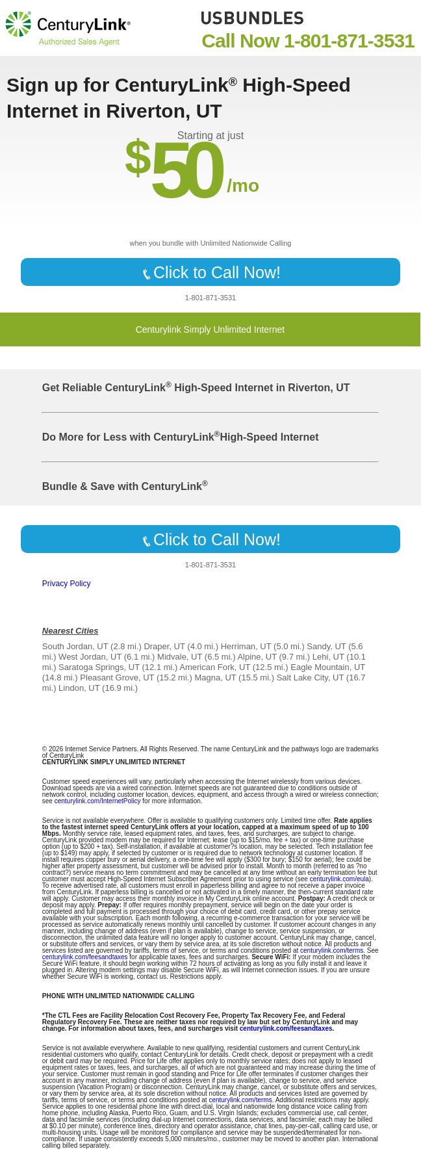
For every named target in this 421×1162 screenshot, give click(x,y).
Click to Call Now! (210, 272)
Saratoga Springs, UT (99, 667)
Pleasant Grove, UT (117, 677)
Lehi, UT (328, 657)
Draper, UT (164, 646)
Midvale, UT (179, 657)
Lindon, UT (78, 688)
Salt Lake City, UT (310, 677)
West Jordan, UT (89, 657)
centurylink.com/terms (331, 950)
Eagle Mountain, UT (327, 667)
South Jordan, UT (75, 646)
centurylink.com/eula (339, 879)
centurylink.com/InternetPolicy (98, 801)
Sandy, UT (326, 646)
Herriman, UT (246, 646)
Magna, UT (215, 677)
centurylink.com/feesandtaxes (85, 957)
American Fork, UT (214, 667)
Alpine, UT (256, 657)
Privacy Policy (66, 583)
